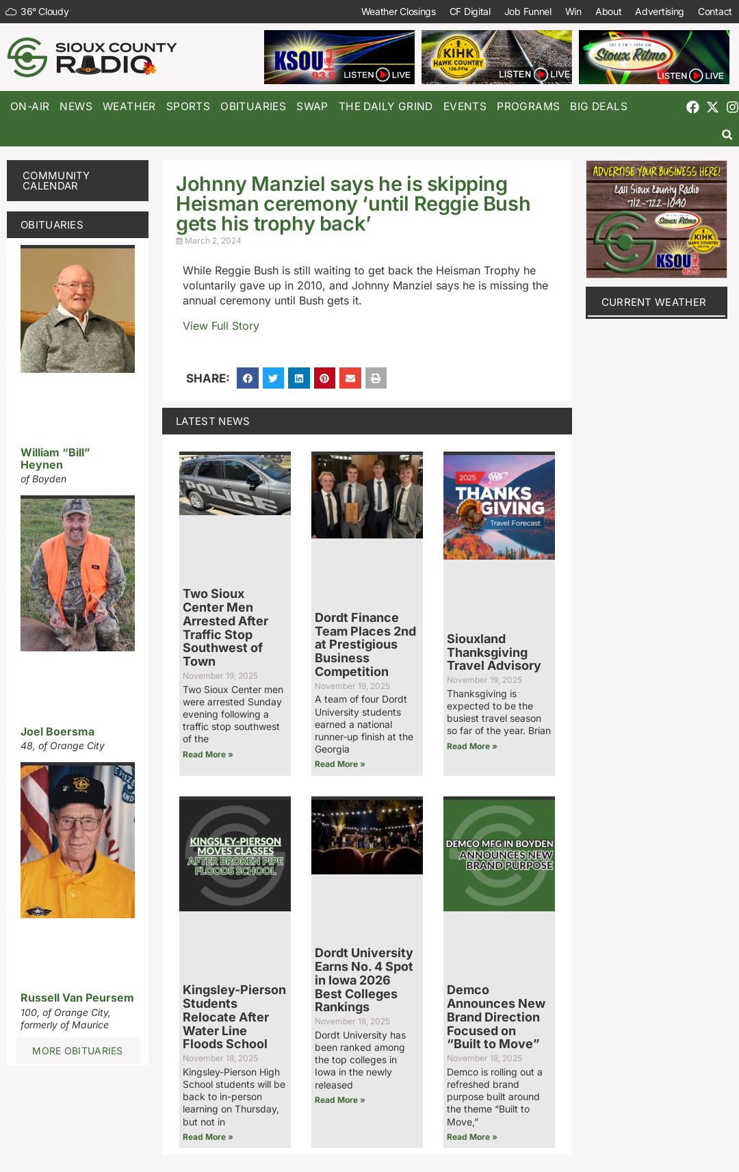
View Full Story (221, 326)
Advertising (659, 11)
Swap (312, 106)
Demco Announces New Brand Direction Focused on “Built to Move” (496, 1016)
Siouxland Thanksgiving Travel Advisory (494, 652)
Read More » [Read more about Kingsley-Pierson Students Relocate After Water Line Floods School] (208, 1137)
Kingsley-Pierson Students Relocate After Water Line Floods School (234, 1016)
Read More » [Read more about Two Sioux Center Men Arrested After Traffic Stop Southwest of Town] (208, 754)
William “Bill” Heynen (55, 458)
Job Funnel (528, 11)
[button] (727, 134)
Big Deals (598, 106)
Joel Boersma (57, 731)
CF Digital (470, 11)
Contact (715, 11)
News (76, 106)
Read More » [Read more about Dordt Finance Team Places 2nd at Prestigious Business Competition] (340, 764)
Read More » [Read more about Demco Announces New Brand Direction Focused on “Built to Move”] (472, 1137)
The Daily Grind (386, 106)
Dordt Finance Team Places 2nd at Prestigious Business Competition (365, 644)
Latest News (213, 421)
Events (465, 106)
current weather (654, 302)
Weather (129, 106)
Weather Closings (398, 11)
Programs (528, 106)
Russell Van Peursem (77, 997)
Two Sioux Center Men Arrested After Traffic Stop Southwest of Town (225, 627)
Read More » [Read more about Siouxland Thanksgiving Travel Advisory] (472, 746)
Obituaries (253, 106)
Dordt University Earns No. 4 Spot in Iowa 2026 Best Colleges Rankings (364, 980)
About (608, 11)
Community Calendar (56, 180)
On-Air (29, 106)
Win (573, 11)
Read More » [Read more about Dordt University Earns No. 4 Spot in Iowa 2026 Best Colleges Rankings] (340, 1100)
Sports (188, 106)
